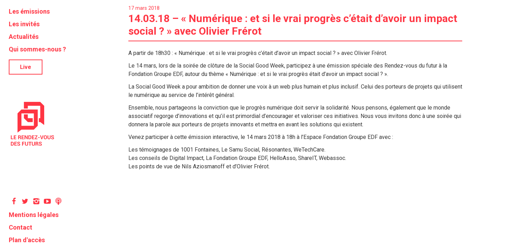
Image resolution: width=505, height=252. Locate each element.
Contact (20, 227)
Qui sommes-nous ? (37, 49)
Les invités (24, 24)
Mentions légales (34, 214)
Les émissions (29, 11)
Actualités (24, 36)
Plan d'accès (27, 240)
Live (25, 67)
